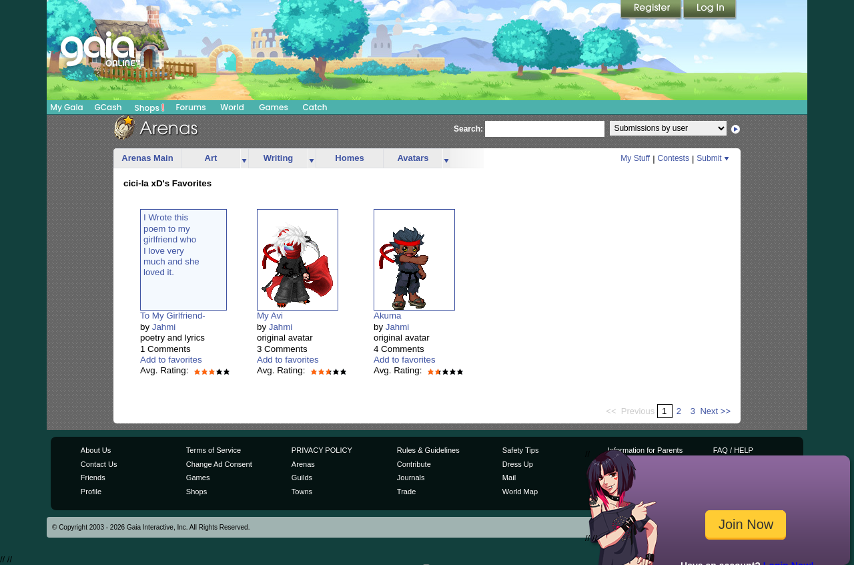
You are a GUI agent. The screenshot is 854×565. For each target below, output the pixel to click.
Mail (509, 478)
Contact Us (99, 464)
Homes (349, 158)
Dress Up (517, 464)
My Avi (270, 316)
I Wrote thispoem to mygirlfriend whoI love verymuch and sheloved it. (171, 244)
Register (651, 10)
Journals (411, 478)
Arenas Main (147, 158)
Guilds (302, 478)
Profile (91, 492)
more (244, 158)
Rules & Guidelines (428, 450)
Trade (406, 492)
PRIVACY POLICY (322, 450)
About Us (96, 450)
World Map (520, 492)
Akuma (387, 316)
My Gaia (66, 107)
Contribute (414, 464)
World (232, 107)
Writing (279, 158)
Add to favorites (171, 360)
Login (710, 10)
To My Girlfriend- (172, 316)
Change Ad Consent (219, 464)
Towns (302, 492)
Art (211, 158)
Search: (468, 129)
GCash (108, 107)
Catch (315, 107)
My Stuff (635, 158)
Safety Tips (520, 450)
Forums (190, 107)
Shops (150, 107)
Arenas (303, 464)
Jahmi (164, 327)
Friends (93, 478)
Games (273, 107)
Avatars (412, 158)
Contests (673, 158)
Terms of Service (213, 450)
